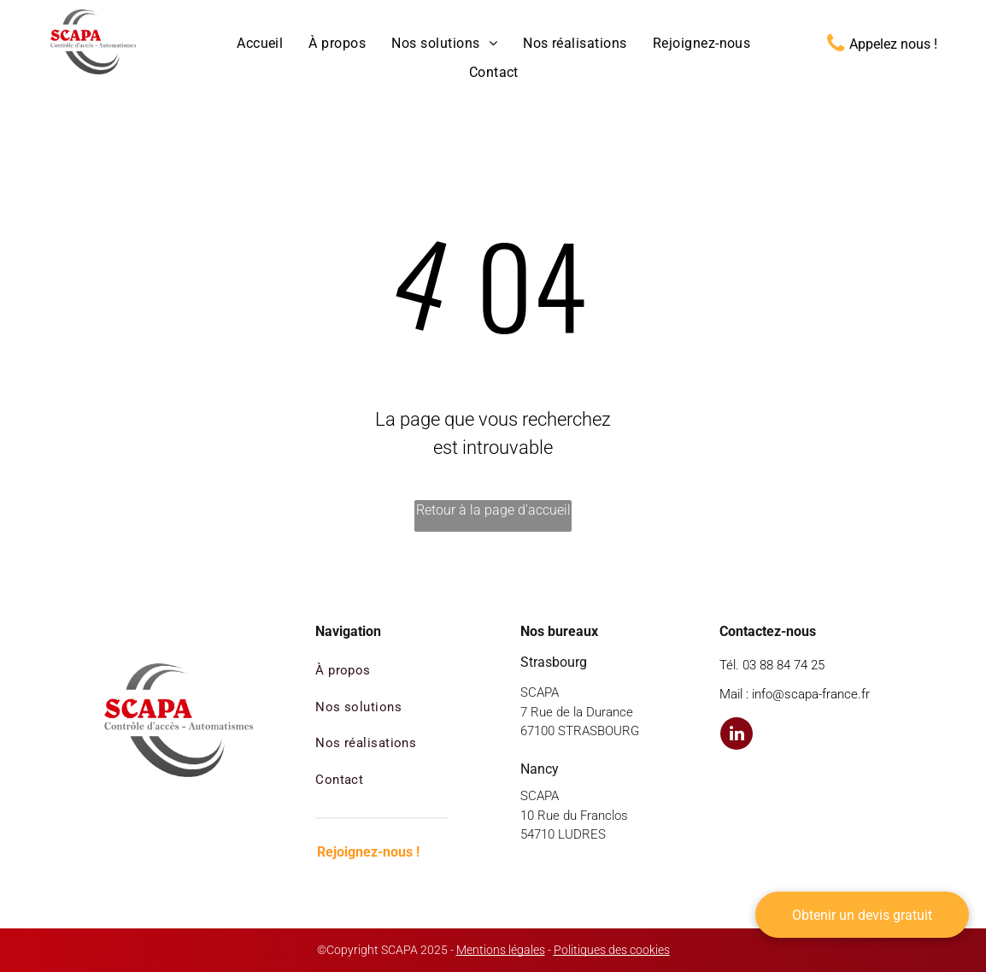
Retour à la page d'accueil (493, 510)
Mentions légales (500, 950)
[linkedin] (736, 735)
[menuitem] (260, 43)
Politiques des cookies (612, 950)
